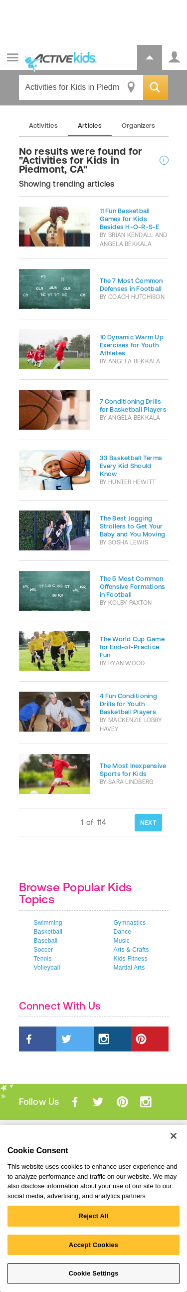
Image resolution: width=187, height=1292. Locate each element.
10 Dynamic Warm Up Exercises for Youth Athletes (132, 345)
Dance (123, 931)
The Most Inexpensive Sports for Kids (133, 769)
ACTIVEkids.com (58, 58)
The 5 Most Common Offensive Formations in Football (133, 586)
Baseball (46, 940)
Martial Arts (129, 967)
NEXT (148, 822)
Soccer (43, 949)
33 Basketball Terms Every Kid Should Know (131, 466)
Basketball (48, 931)
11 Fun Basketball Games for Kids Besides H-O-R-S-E (130, 219)
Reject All (93, 1216)
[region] (93, 1208)
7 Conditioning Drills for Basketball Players (133, 405)
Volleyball (47, 967)
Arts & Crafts (131, 949)
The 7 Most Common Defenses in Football (131, 284)
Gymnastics (130, 922)
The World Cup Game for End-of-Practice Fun (132, 647)
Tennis (43, 958)
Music (122, 940)
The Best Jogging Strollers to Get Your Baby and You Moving (133, 526)
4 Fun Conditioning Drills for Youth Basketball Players (128, 704)
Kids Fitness (131, 958)
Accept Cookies (93, 1245)
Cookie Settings (93, 1273)
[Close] (174, 1136)
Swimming (48, 922)
